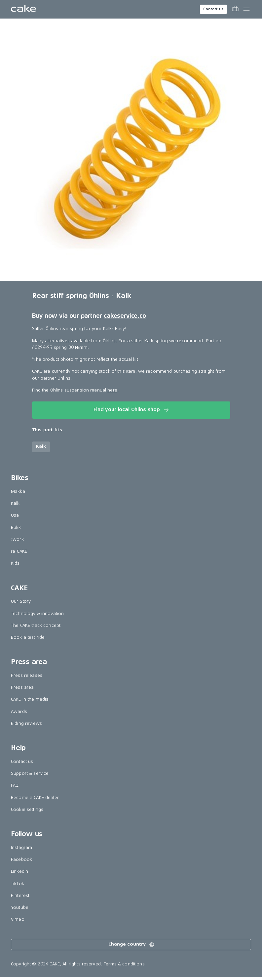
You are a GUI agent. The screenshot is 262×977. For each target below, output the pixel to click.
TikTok (17, 883)
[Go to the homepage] (23, 9)
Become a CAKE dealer (35, 797)
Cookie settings (27, 809)
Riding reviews (26, 723)
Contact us (213, 9)
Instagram (21, 847)
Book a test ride (28, 637)
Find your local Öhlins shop (132, 409)
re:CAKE (19, 551)
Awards (19, 711)
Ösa (15, 515)
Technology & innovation (37, 613)
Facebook (21, 859)
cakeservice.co (125, 315)
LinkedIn (19, 871)
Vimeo (17, 919)
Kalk (15, 503)
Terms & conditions (124, 963)
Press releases (26, 675)
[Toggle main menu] (246, 9)
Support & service (30, 773)
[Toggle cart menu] (235, 9)
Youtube (19, 907)
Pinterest (20, 895)
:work (17, 539)
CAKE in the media (30, 699)
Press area (22, 687)
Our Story (21, 601)
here (112, 390)
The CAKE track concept (35, 625)
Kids (15, 563)
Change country (131, 944)
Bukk (16, 527)
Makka (18, 491)
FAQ (15, 785)
